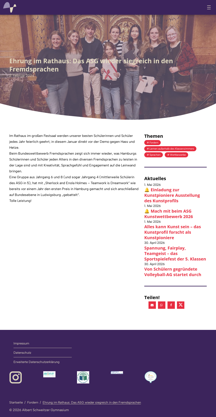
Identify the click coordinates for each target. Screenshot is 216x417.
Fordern (32, 402)
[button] (152, 305)
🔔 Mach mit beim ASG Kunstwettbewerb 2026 (168, 213)
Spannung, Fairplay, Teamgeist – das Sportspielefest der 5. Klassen (175, 253)
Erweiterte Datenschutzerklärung (36, 362)
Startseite (16, 402)
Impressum (21, 343)
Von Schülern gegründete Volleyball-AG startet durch (172, 271)
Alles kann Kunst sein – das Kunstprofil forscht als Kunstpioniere (172, 232)
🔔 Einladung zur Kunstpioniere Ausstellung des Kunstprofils (172, 195)
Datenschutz (22, 352)
